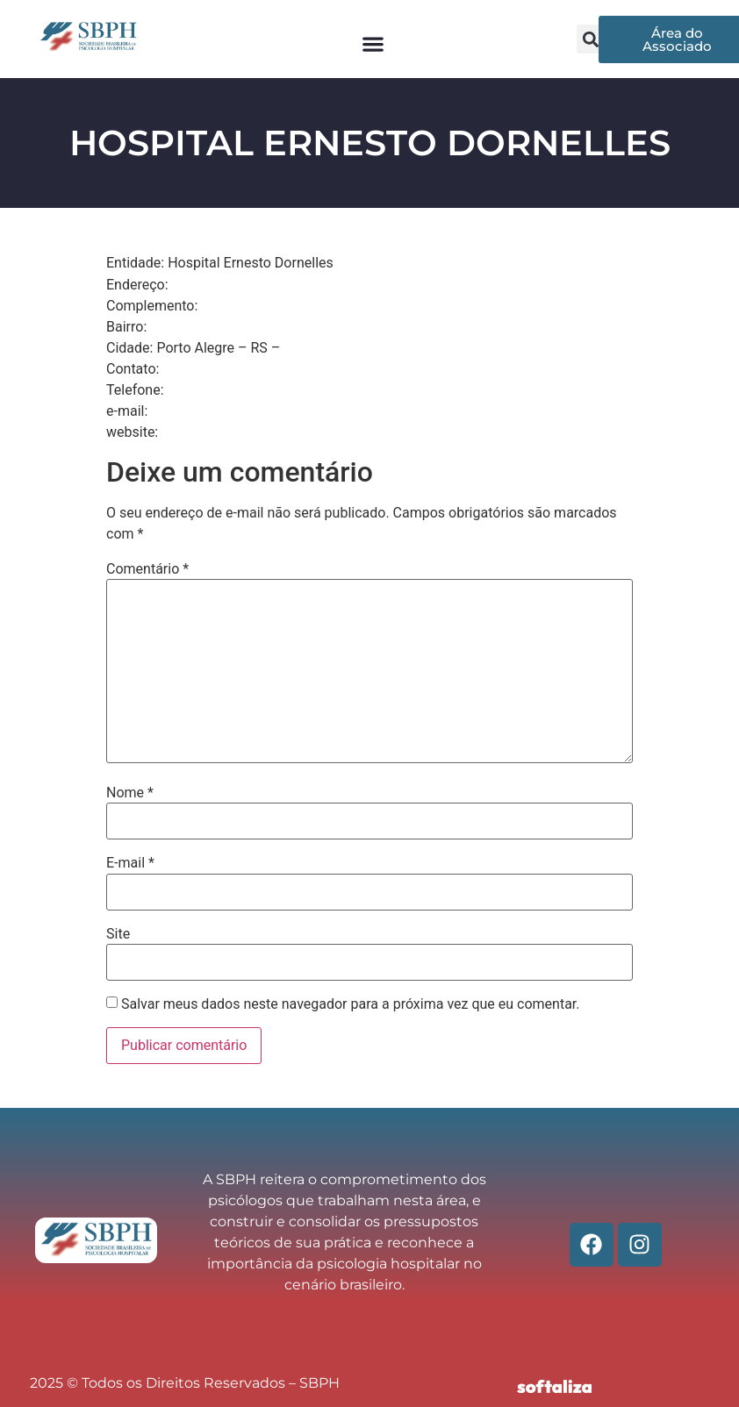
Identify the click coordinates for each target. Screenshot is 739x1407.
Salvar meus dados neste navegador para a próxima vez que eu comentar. (350, 1004)
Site (118, 934)
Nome (130, 793)
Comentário (147, 569)
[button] (372, 43)
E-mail (130, 863)
